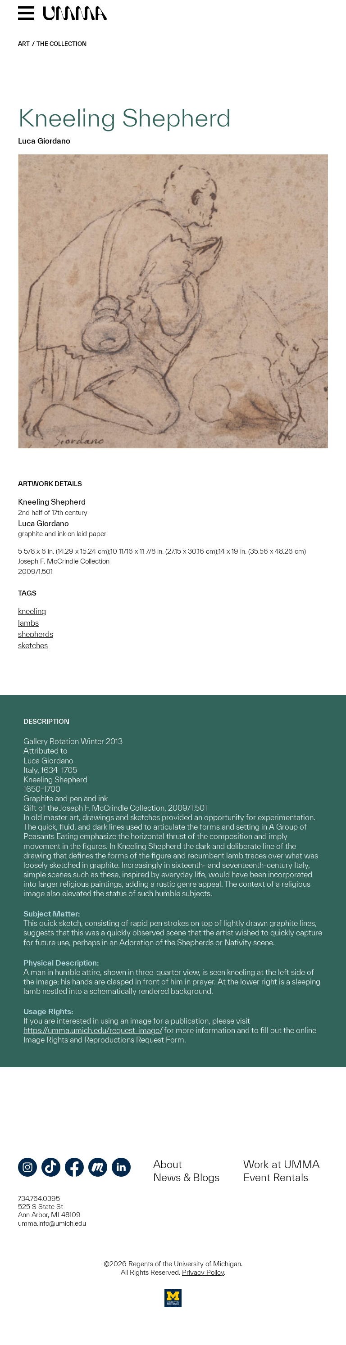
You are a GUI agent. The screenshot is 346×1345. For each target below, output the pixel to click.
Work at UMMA (281, 1164)
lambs (28, 622)
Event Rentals (275, 1177)
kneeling (32, 611)
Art (24, 44)
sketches (33, 645)
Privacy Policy (203, 1272)
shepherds (35, 634)
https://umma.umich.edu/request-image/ (92, 1030)
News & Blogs (186, 1177)
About (167, 1164)
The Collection (61, 44)
